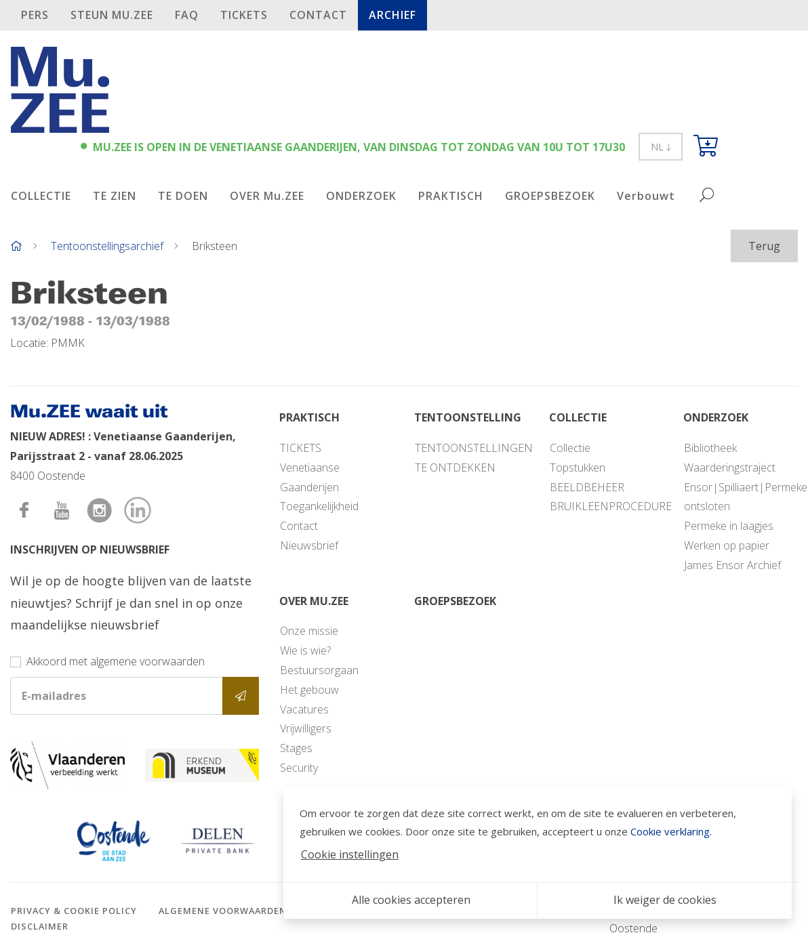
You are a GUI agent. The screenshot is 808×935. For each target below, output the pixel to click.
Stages (296, 748)
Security (299, 767)
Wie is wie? (305, 650)
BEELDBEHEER (587, 487)
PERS (35, 14)
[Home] (16, 245)
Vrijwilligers (305, 728)
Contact (318, 14)
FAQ (187, 14)
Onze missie (309, 630)
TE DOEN (183, 195)
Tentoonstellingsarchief (107, 245)
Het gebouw (309, 689)
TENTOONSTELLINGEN (474, 447)
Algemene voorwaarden (223, 911)
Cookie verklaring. (671, 831)
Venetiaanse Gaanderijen (310, 477)
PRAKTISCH (450, 195)
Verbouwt (646, 195)
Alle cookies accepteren (411, 899)
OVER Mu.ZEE (267, 195)
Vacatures (304, 709)
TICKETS (244, 14)
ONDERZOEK (361, 195)
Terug (764, 245)
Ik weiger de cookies (664, 899)
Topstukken (577, 467)
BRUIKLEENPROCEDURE (611, 506)
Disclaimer (39, 926)
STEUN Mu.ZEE (111, 14)
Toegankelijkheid (319, 506)
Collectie (570, 447)
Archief (392, 14)
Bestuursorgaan (319, 670)
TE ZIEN (114, 195)
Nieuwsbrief (309, 545)
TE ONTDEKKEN (455, 467)
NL (660, 146)
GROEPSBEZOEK (550, 195)
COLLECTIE (41, 195)
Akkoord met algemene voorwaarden (115, 661)
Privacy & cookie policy (74, 911)
